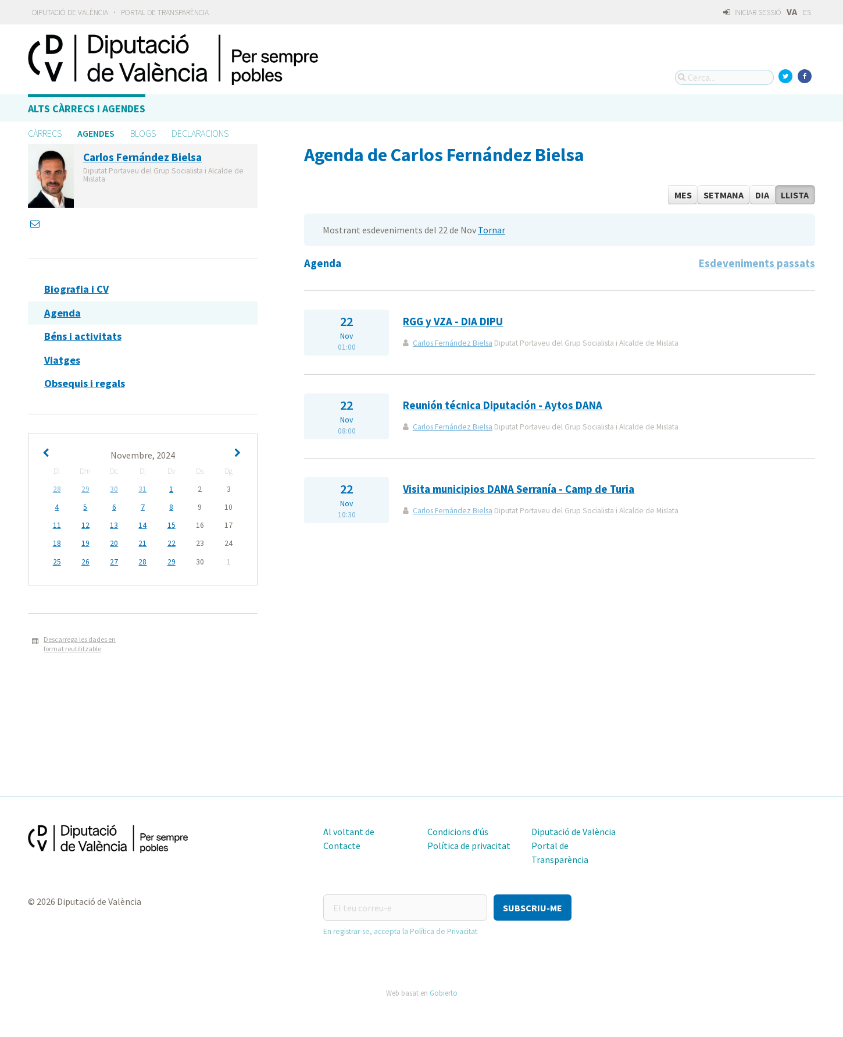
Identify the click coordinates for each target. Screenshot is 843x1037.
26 (85, 562)
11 (57, 525)
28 (57, 489)
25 (57, 562)
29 (85, 489)
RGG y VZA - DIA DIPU (453, 321)
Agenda (62, 312)
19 (85, 543)
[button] (532, 907)
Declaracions (200, 133)
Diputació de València (70, 12)
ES (807, 12)
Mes (683, 195)
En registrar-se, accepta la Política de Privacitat (400, 931)
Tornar (491, 230)
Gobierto (444, 992)
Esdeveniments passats (757, 263)
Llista (795, 195)
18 (57, 543)
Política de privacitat (468, 845)
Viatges (62, 360)
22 (171, 543)
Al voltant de (348, 831)
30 (114, 489)
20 (114, 543)
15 (171, 525)
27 (114, 562)
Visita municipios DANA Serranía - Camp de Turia (518, 489)
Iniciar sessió (752, 12)
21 (142, 543)
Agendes (96, 133)
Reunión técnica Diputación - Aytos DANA (502, 405)
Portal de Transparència (165, 12)
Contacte (341, 845)
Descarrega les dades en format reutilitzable (80, 644)
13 (114, 525)
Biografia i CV (76, 289)
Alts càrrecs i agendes (86, 108)
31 (142, 489)
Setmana (723, 195)
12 (85, 525)
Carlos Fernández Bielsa (452, 343)
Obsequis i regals (84, 383)
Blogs (143, 133)
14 (142, 525)
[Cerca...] (724, 77)
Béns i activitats (83, 336)
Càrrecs (45, 133)
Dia (762, 195)
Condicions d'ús (457, 831)
